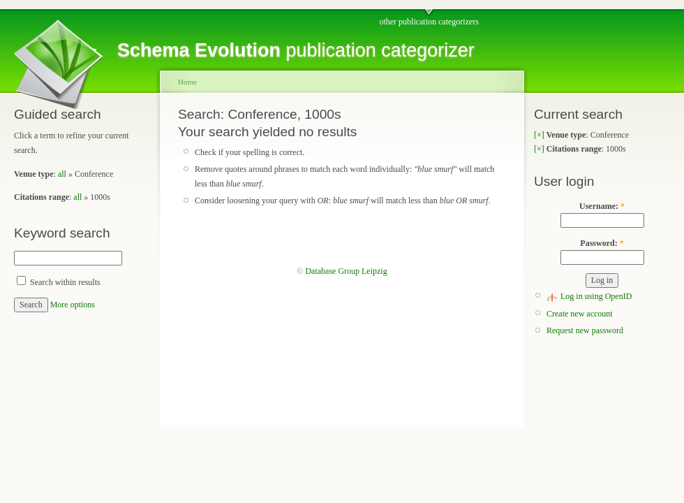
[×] (539, 135)
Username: (602, 206)
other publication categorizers (429, 22)
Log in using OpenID (596, 296)
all (62, 174)
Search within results (59, 282)
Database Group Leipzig (346, 271)
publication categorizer (296, 50)
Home (187, 82)
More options (72, 304)
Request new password (585, 330)
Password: (601, 243)
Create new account (580, 314)
